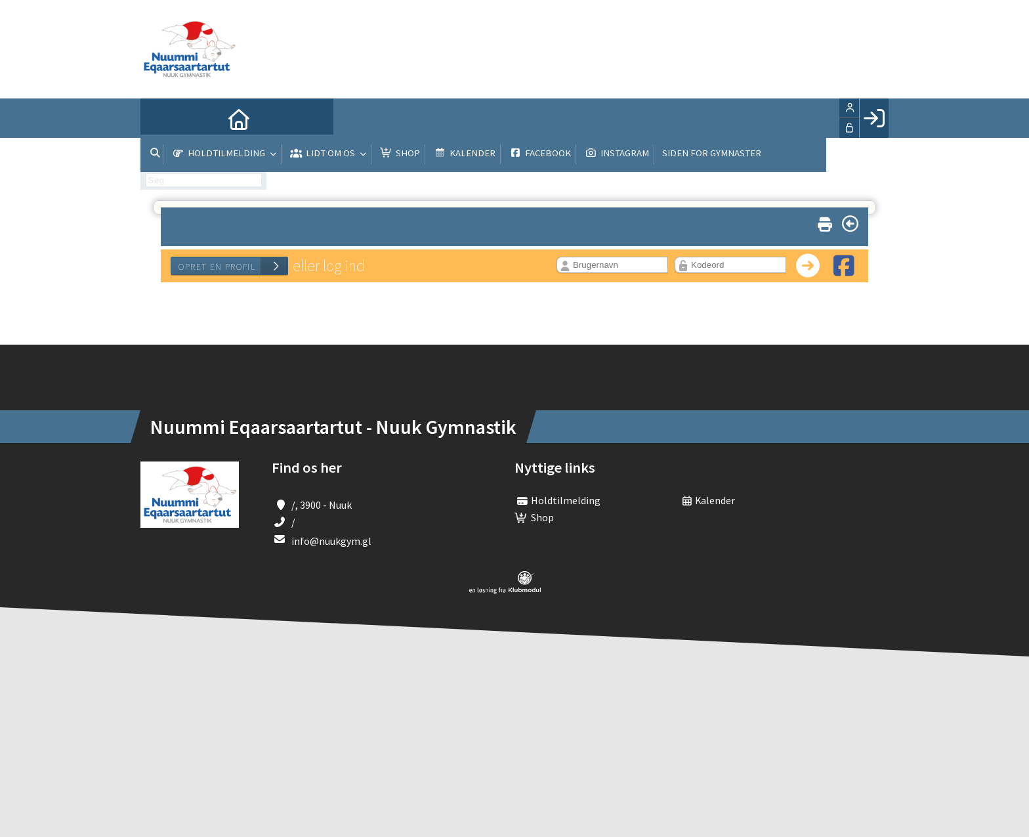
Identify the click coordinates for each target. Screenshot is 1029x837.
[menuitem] (160, 118)
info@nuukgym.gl (331, 540)
